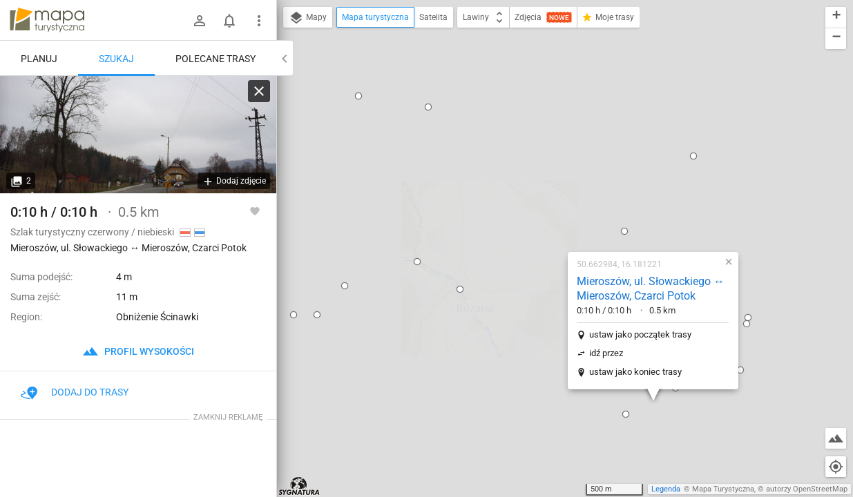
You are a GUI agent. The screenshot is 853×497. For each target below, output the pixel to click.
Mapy (308, 18)
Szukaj (116, 58)
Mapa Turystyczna (723, 489)
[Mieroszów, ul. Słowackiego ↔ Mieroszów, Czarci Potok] (138, 134)
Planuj (39, 58)
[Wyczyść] (259, 91)
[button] (292, 367)
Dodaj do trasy (74, 392)
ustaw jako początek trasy (552, 176)
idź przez (518, 195)
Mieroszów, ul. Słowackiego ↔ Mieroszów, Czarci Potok (562, 130)
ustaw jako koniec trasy (547, 213)
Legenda (665, 489)
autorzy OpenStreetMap (806, 489)
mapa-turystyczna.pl (47, 20)
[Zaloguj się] (200, 21)
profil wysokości (138, 351)
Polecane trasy (215, 58)
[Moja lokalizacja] (835, 466)
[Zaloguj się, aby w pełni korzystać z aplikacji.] (255, 210)
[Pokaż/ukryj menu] (259, 21)
